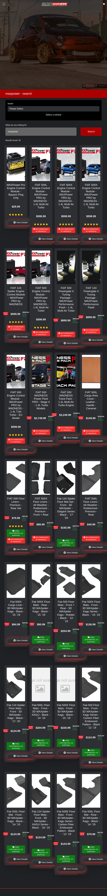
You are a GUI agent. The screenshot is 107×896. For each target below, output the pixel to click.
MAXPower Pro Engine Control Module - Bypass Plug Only (16, 191)
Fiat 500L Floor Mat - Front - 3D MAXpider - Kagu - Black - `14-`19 (16, 818)
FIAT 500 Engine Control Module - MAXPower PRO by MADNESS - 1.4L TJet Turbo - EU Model (16, 405)
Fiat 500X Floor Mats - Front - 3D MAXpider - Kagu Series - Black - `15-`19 (91, 608)
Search (91, 131)
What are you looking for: (16, 125)
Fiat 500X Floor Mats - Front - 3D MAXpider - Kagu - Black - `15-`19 (66, 711)
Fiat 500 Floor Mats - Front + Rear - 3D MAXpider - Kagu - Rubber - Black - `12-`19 (66, 611)
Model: (11, 103)
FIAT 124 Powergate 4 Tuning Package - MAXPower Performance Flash (91, 297)
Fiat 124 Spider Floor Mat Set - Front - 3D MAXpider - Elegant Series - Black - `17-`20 (66, 508)
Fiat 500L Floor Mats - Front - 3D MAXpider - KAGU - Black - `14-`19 (41, 711)
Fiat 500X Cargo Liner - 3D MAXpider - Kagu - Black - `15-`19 (16, 608)
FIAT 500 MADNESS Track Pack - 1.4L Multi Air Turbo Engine (66, 399)
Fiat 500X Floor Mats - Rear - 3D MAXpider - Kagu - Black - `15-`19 (41, 608)
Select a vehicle (53, 115)
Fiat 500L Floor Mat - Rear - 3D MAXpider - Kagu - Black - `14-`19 (91, 818)
